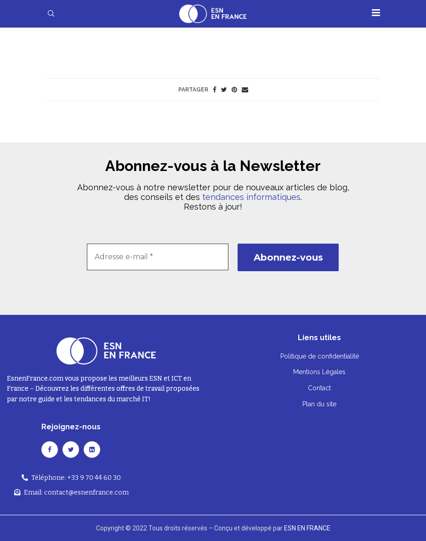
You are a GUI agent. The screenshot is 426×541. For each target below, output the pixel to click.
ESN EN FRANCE (307, 528)
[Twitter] (70, 449)
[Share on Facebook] (214, 89)
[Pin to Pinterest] (234, 89)
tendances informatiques (251, 197)
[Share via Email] (245, 89)
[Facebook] (49, 449)
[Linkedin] (91, 449)
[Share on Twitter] (224, 89)
